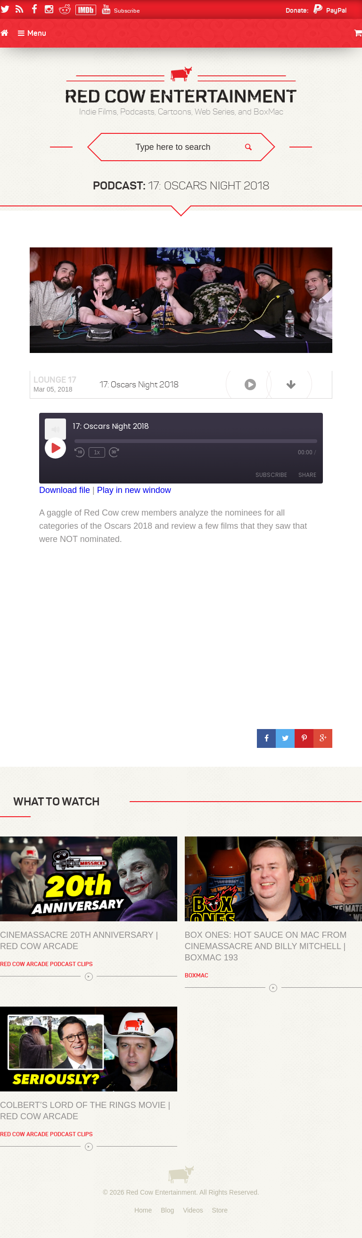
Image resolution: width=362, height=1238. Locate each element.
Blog (167, 1210)
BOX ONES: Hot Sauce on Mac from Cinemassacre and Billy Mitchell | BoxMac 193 (266, 946)
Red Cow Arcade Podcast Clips (46, 963)
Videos (193, 1210)
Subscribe (271, 475)
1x (97, 452)
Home (143, 1210)
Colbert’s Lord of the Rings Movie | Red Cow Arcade (85, 1110)
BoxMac (196, 975)
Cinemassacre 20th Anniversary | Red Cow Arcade (79, 940)
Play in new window (134, 490)
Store (220, 1210)
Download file (64, 490)
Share (307, 475)
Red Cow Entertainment (161, 1192)
